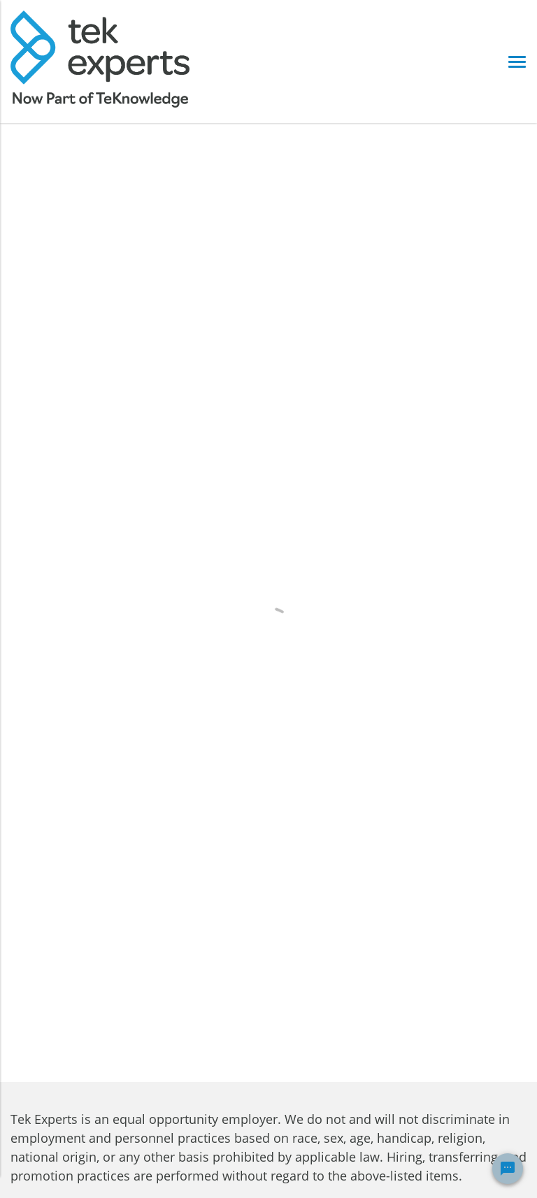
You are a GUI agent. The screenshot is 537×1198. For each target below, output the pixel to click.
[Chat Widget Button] (507, 1168)
